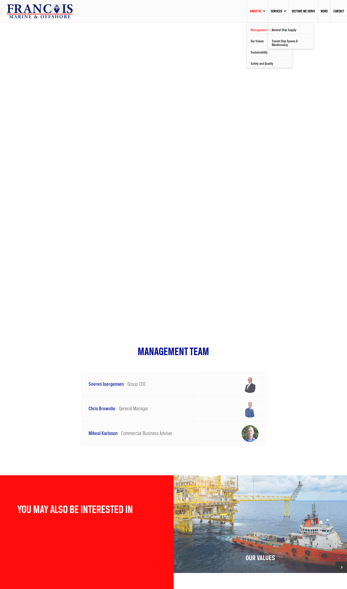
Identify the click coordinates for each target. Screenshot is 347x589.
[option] (173, 170)
